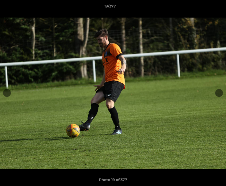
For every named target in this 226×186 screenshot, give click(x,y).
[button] (204, 7)
